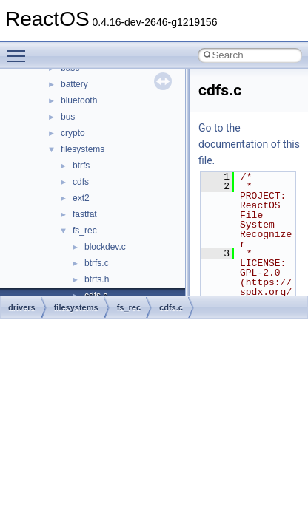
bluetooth (79, 100)
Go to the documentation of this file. (249, 144)
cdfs (81, 182)
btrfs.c (96, 263)
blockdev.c (105, 247)
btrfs (81, 165)
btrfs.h (96, 279)
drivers (22, 307)
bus (68, 117)
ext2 (81, 198)
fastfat (85, 214)
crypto (73, 133)
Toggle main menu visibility (20, 49)
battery (74, 84)
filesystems (82, 149)
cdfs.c (171, 307)
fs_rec (85, 230)
